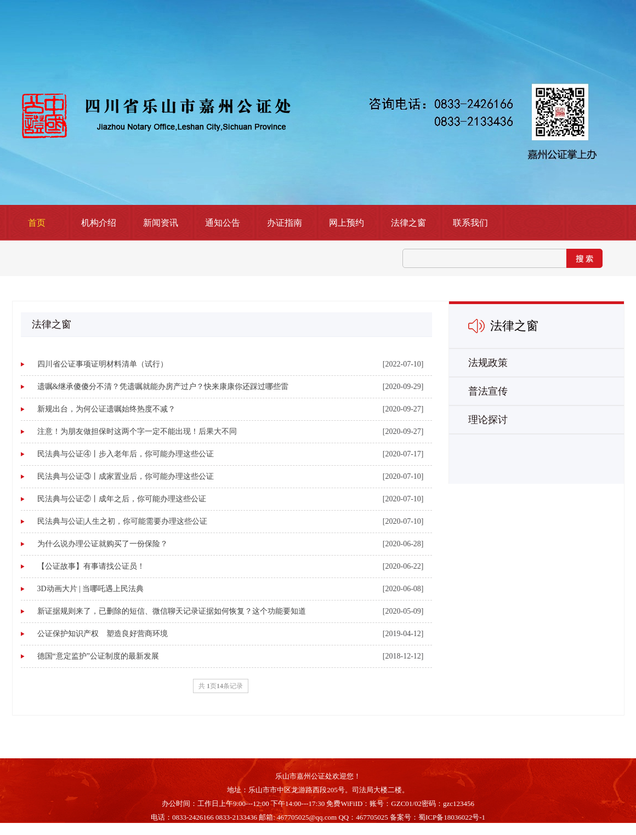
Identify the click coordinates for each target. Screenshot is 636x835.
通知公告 (222, 222)
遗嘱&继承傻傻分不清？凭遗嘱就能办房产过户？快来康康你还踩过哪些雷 (163, 386)
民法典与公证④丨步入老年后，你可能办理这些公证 (125, 454)
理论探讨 (488, 419)
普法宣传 (488, 391)
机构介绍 (98, 222)
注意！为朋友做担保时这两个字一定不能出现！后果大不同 (137, 431)
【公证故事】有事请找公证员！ (91, 566)
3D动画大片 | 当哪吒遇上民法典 (90, 589)
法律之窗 (408, 222)
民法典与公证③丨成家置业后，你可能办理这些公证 (125, 476)
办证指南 (284, 222)
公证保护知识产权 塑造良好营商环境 (102, 634)
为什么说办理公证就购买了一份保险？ (102, 544)
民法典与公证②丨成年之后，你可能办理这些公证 (121, 499)
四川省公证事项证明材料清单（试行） (102, 364)
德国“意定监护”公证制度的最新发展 (98, 656)
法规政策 (488, 362)
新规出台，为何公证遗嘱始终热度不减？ (106, 409)
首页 (37, 222)
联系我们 (470, 222)
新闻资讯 (160, 222)
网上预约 (346, 222)
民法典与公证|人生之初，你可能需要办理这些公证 (122, 521)
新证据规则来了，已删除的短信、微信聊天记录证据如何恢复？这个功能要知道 (171, 611)
